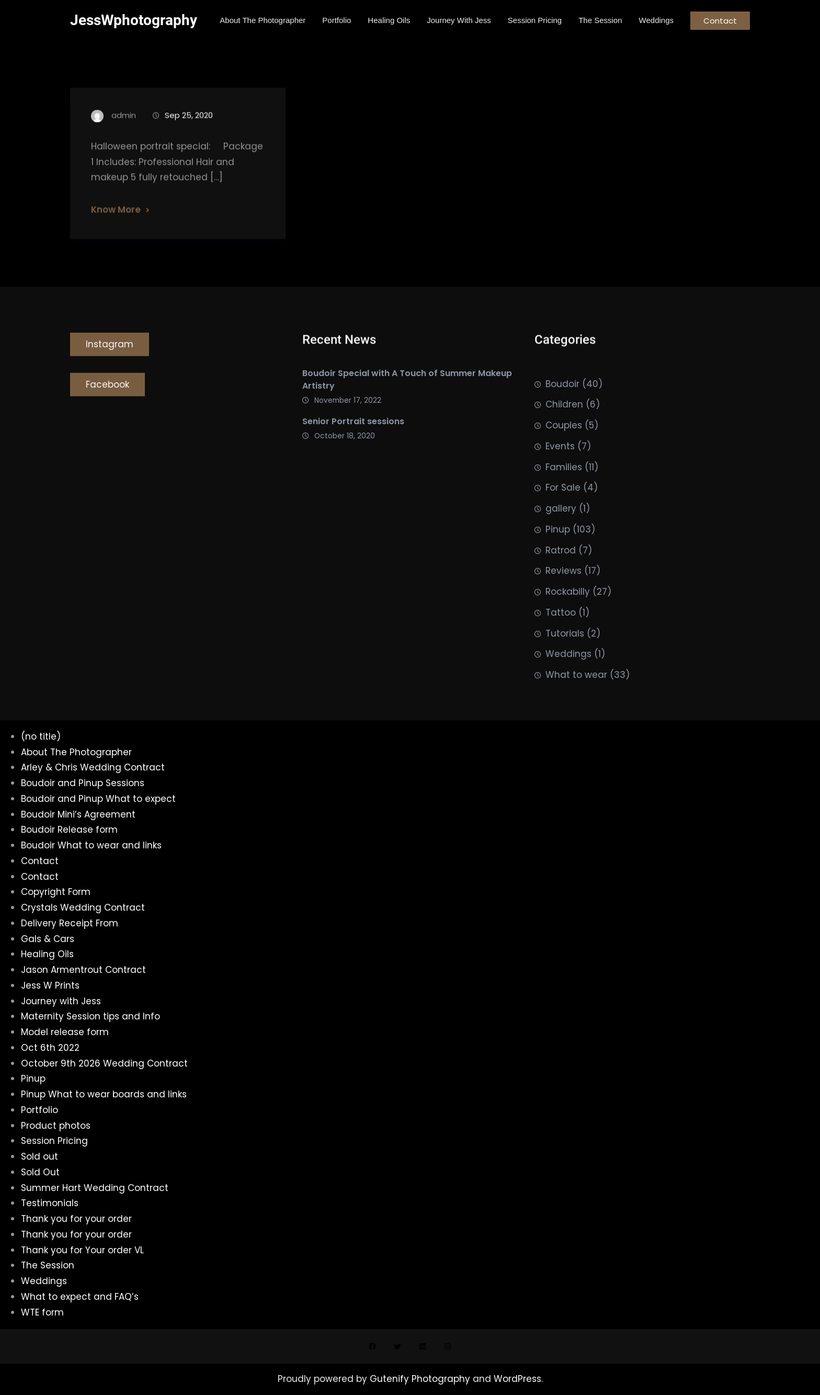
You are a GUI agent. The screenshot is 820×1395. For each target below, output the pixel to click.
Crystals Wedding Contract (83, 907)
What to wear (576, 693)
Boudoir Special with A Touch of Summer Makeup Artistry (407, 383)
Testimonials (49, 1203)
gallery (560, 527)
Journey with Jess (61, 1001)
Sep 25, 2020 (189, 124)
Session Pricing (54, 1141)
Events (560, 465)
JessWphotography (133, 20)
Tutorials (564, 651)
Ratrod (560, 568)
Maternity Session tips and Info (90, 1016)
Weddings (568, 672)
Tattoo (560, 631)
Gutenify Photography (421, 1379)
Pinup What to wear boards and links (104, 1094)
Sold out (39, 1156)
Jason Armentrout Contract (83, 969)
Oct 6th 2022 (50, 1047)
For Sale (562, 506)
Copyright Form (55, 892)
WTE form (42, 1312)
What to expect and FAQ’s (80, 1296)
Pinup (557, 548)
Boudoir (562, 402)
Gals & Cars (47, 939)
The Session (47, 1265)
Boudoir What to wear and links (91, 845)
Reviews (563, 589)
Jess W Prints (50, 985)
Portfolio (39, 1110)
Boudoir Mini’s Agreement (78, 814)
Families (563, 485)
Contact (720, 20)
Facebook (107, 388)
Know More (116, 218)
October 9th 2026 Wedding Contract (104, 1063)
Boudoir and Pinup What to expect (98, 798)
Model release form (65, 1032)
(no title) (41, 736)
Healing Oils (47, 954)
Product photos (55, 1125)
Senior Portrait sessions (353, 425)
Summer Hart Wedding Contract (94, 1188)
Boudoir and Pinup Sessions (82, 783)
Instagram (109, 348)
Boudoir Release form (69, 829)
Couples (563, 444)
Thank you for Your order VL (82, 1250)
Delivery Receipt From (69, 923)
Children (564, 423)
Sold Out (40, 1172)
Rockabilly (567, 610)
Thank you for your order (76, 1218)
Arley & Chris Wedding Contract (93, 767)
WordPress (517, 1379)
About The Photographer (76, 752)
